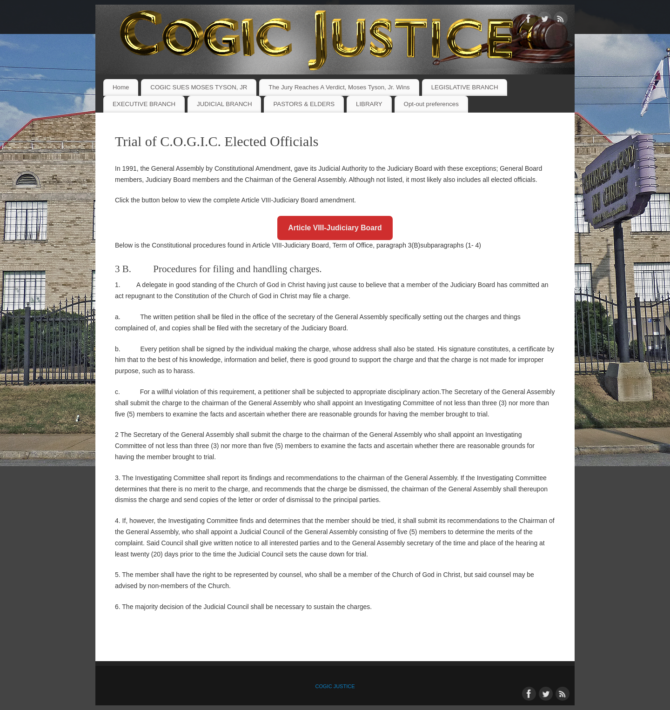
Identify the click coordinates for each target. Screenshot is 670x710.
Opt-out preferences (431, 103)
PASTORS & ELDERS (304, 103)
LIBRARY (369, 103)
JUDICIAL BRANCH (224, 103)
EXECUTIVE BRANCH (144, 103)
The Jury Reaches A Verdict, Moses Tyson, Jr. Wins (339, 87)
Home (121, 87)
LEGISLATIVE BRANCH (464, 87)
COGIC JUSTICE (335, 686)
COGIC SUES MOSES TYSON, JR (198, 87)
